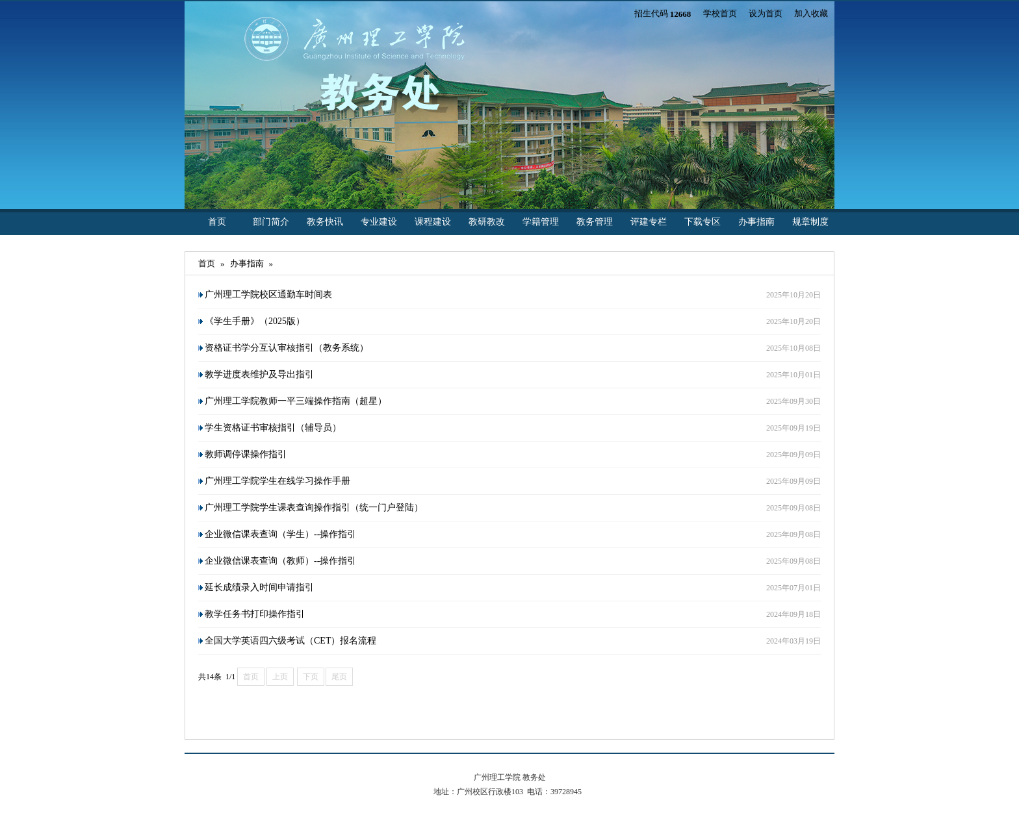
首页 (217, 222)
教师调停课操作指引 (246, 454)
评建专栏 (648, 222)
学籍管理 (540, 222)
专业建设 (379, 222)
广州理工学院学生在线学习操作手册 (277, 481)
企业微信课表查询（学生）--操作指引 (280, 534)
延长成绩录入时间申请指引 (259, 587)
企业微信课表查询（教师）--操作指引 (280, 561)
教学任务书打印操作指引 (255, 614)
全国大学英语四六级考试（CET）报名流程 (290, 641)
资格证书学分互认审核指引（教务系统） (286, 348)
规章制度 (810, 222)
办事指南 (756, 222)
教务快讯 (325, 222)
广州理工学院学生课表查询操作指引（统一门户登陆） (314, 507)
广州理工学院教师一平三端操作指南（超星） (296, 401)
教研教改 (487, 222)
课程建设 (433, 222)
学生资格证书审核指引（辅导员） (273, 428)
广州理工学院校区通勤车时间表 (268, 294)
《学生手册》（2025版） (255, 321)
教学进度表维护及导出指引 (259, 374)
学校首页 (720, 13)
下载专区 (702, 222)
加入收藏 (811, 13)
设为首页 (765, 13)
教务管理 (594, 222)
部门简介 (271, 222)
